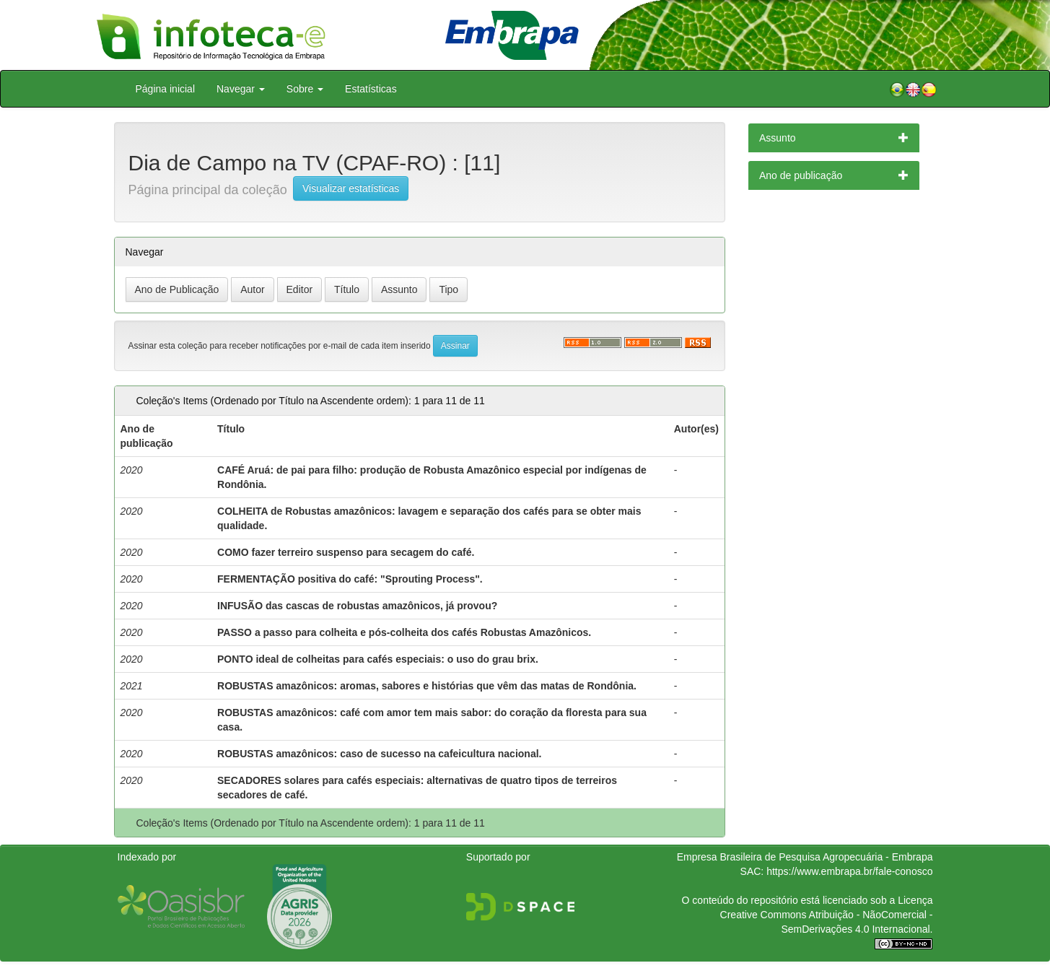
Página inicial (166, 89)
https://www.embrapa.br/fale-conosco (849, 871)
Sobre (304, 89)
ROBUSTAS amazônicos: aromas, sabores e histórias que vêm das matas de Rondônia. (426, 686)
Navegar (240, 89)
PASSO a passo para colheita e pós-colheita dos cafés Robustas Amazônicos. (404, 632)
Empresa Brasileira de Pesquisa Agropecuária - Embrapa (805, 857)
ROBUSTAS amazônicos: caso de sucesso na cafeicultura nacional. (379, 753)
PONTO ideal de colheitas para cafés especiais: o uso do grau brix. (377, 659)
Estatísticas (371, 89)
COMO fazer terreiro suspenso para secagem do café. (345, 552)
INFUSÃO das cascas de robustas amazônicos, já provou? (357, 605)
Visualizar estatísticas (350, 188)
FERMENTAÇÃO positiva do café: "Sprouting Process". (350, 579)
